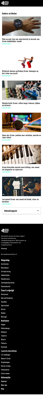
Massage (4, 316)
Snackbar (4, 301)
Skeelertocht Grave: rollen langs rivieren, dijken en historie (21, 104)
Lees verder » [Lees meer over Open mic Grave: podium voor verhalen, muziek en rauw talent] (6, 140)
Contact (4, 381)
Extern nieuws (5, 373)
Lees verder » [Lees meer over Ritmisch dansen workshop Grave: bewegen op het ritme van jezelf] (6, 76)
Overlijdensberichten (7, 282)
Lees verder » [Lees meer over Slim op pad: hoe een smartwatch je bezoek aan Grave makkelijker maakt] (6, 44)
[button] (40, 3)
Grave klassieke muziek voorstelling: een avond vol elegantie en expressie (20, 168)
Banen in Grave (5, 358)
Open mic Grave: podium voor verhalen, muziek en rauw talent (21, 136)
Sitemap (4, 248)
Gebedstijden (5, 275)
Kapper (3, 324)
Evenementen (5, 369)
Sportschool (5, 305)
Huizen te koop (5, 366)
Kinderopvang (5, 328)
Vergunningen (5, 362)
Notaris (3, 339)
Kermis (3, 309)
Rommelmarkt (5, 286)
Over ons (4, 385)
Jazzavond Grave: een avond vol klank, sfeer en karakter (20, 200)
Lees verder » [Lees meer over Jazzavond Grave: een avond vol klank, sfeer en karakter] (6, 204)
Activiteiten (5, 264)
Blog (2, 389)
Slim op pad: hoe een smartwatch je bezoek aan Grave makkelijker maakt (20, 40)
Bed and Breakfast (7, 298)
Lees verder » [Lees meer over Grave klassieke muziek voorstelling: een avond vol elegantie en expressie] (6, 172)
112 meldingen (5, 354)
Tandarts (4, 335)
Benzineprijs (5, 267)
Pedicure (4, 343)
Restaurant (4, 294)
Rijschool (4, 347)
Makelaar (4, 332)
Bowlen (3, 313)
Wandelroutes (5, 279)
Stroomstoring (6, 271)
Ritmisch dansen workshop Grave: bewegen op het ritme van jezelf (20, 72)
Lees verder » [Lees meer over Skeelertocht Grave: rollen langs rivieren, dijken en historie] (6, 108)
